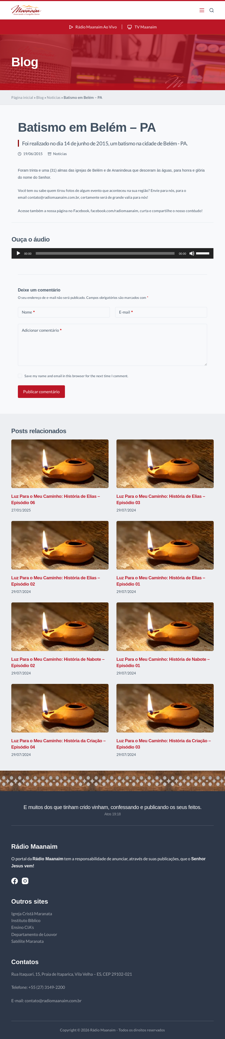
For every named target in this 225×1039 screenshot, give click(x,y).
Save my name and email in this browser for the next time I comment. (76, 376)
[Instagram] (25, 881)
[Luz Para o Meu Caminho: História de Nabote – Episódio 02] (60, 626)
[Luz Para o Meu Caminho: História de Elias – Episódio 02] (60, 545)
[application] (112, 253)
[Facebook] (14, 881)
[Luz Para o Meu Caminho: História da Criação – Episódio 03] (165, 708)
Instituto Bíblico (25, 920)
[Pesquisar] (211, 10)
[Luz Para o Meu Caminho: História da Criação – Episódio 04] (60, 708)
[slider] (105, 253)
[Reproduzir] (18, 253)
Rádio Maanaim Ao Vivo (92, 26)
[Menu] (202, 10)
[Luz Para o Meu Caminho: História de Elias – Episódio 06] (60, 463)
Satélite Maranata (27, 941)
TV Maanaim (142, 26)
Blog (40, 97)
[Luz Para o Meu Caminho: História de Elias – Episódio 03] (165, 463)
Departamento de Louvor (34, 934)
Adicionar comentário (42, 330)
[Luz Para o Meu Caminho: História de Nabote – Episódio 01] (165, 626)
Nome (28, 312)
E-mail (126, 312)
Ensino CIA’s (22, 927)
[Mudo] (192, 253)
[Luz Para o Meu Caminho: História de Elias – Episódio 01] (165, 545)
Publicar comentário (41, 391)
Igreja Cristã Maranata (31, 913)
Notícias (53, 97)
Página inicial (22, 97)
